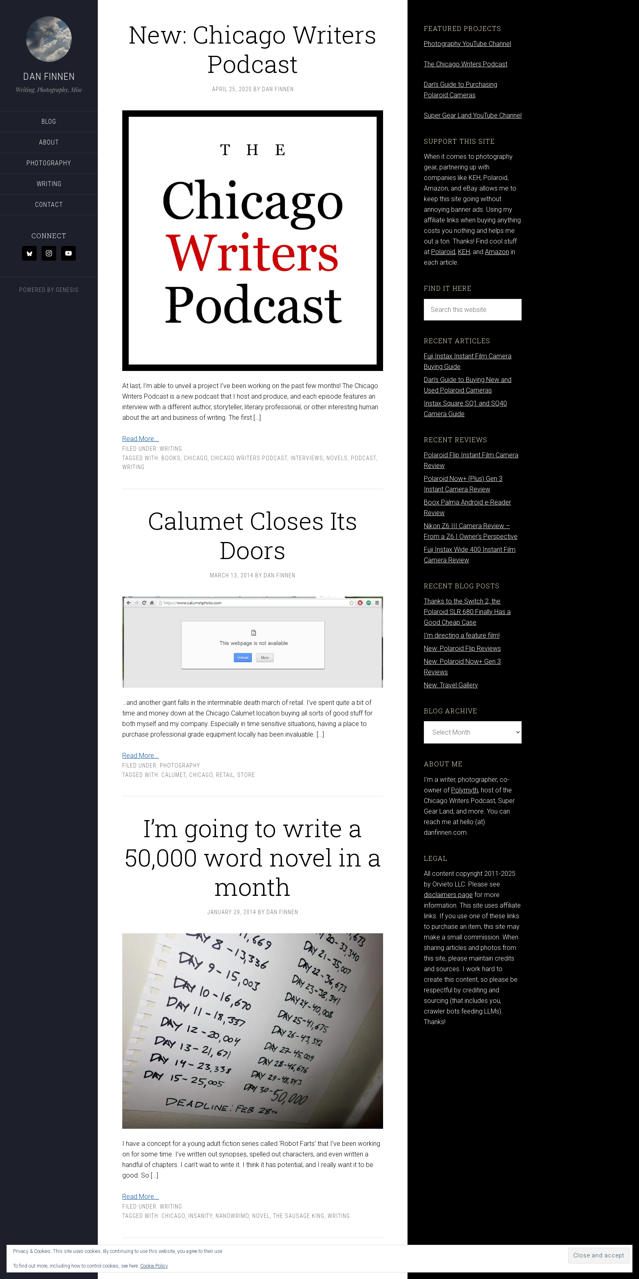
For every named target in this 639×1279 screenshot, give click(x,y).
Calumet (173, 775)
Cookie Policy (154, 1266)
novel (261, 1216)
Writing (171, 448)
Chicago (195, 458)
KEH (464, 252)
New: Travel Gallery (451, 685)
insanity (200, 1216)
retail (225, 775)
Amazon (497, 252)
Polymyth (464, 790)
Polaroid (443, 252)
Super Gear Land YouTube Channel (473, 115)
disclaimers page (448, 895)
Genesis (67, 290)
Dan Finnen (49, 76)
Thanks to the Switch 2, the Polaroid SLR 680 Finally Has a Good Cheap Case (467, 611)
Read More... (140, 439)
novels (337, 458)
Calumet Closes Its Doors (253, 535)
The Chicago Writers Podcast (465, 64)
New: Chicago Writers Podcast (253, 48)
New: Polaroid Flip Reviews (462, 648)
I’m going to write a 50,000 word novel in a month (253, 857)
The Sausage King (298, 1216)
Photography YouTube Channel (467, 44)
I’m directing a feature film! (462, 635)
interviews (307, 458)
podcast (363, 458)
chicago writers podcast (249, 458)
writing (133, 467)
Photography (180, 765)
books (171, 458)
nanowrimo (232, 1216)
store (246, 775)
